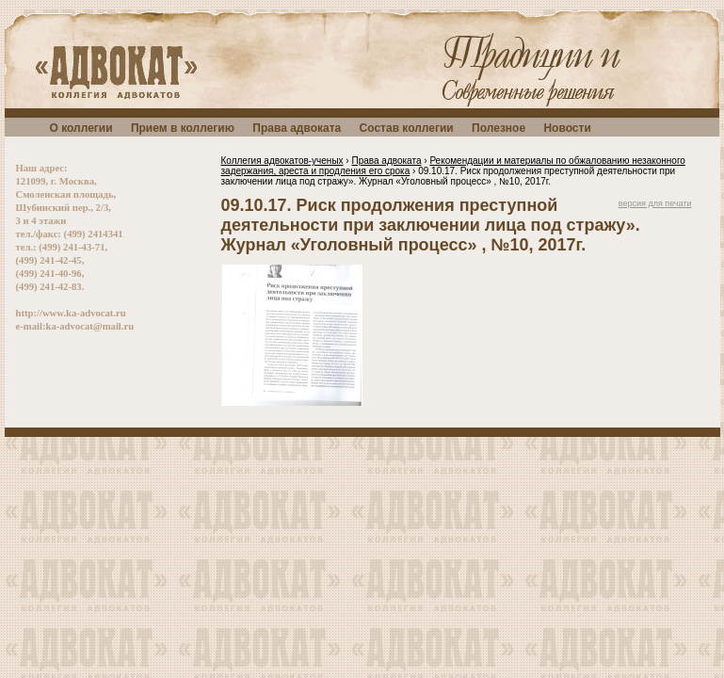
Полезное (498, 128)
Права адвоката (296, 128)
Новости (566, 128)
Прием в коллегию (182, 128)
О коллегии (81, 128)
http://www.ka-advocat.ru (71, 313)
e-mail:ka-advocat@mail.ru (75, 326)
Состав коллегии (407, 128)
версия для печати (655, 203)
